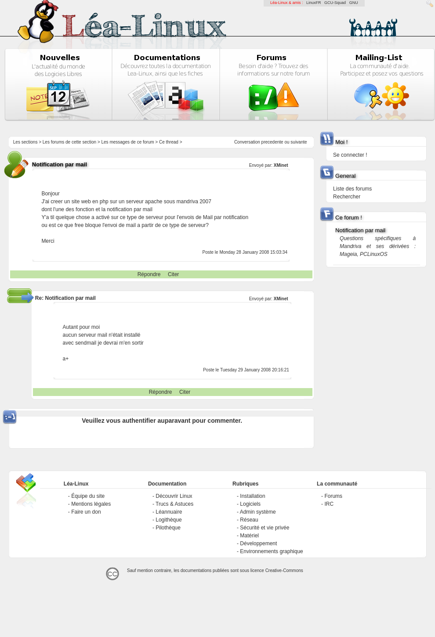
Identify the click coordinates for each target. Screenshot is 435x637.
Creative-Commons (284, 570)
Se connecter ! (350, 155)
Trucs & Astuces (174, 504)
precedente (272, 142)
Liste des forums (352, 189)
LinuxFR (313, 2)
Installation (252, 496)
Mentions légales (91, 504)
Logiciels (250, 504)
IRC (329, 504)
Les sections (25, 142)
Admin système (258, 512)
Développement (258, 543)
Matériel (249, 536)
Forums (333, 496)
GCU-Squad (335, 2)
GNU (353, 2)
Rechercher (346, 197)
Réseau (249, 520)
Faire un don (86, 512)
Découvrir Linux (174, 496)
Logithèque (168, 520)
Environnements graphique (271, 551)
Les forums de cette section (69, 142)
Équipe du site (88, 496)
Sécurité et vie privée (264, 528)
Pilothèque (168, 528)
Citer (173, 274)
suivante (298, 142)
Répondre (149, 274)
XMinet (281, 165)
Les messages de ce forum (128, 142)
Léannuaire (169, 512)
